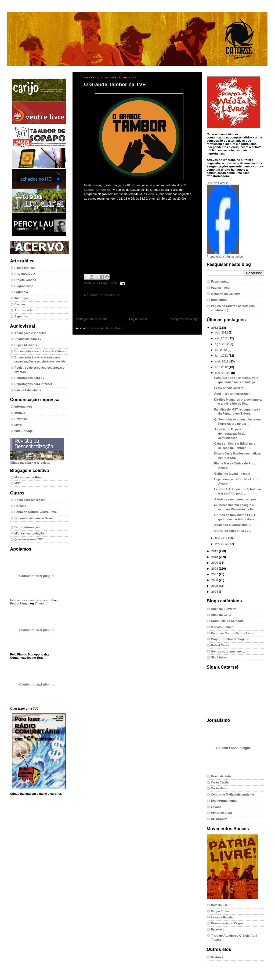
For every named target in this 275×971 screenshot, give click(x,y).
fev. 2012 (221, 538)
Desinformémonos (224, 800)
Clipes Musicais (26, 345)
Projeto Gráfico (25, 279)
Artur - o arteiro (26, 310)
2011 (215, 551)
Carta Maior (219, 788)
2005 (215, 585)
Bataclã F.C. (219, 905)
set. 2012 (222, 338)
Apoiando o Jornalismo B (232, 524)
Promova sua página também (226, 256)
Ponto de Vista (221, 812)
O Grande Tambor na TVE (115, 84)
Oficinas (20, 506)
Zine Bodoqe (24, 431)
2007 (215, 574)
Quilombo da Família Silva (33, 518)
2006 (215, 580)
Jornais (20, 412)
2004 (215, 591)
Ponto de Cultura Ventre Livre (36, 512)
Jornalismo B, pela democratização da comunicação (229, 433)
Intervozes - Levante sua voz (30, 600)
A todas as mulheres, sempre (235, 499)
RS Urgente (219, 818)
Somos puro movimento (228, 651)
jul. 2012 (221, 349)
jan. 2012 (222, 543)
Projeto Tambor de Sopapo (230, 639)
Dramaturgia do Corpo (227, 923)
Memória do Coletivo (226, 293)
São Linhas (219, 657)
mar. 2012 (222, 373)
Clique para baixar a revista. (37, 461)
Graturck (217, 957)
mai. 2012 (222, 361)
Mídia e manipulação (29, 533)
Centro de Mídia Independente (232, 794)
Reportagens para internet (33, 384)
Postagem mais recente (92, 319)
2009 (215, 562)
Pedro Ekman (20, 603)
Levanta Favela (222, 917)
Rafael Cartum (221, 645)
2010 (215, 557)
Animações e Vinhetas (30, 333)
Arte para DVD (25, 273)
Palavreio (218, 929)
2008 (215, 568)
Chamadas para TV (28, 338)
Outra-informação (27, 527)
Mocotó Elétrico (222, 627)
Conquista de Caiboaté (227, 620)
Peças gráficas (25, 267)
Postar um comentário (96, 303)
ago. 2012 (222, 344)
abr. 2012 (222, 367)
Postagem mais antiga (183, 319)
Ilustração (22, 298)
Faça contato (220, 281)
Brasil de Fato (221, 776)
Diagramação (24, 286)
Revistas (21, 418)
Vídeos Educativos (28, 390)
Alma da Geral (221, 614)
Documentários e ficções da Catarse (40, 351)
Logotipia (21, 292)
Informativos (23, 406)
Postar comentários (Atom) (105, 328)
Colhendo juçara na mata (232, 473)
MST (18, 483)
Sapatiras (21, 316)
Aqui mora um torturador (232, 393)
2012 (215, 327)
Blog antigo (219, 299)
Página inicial (138, 319)
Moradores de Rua (28, 477)
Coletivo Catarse (218, 183)
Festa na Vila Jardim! (229, 388)
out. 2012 (222, 332)
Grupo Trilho (220, 911)
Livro (18, 424)
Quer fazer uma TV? (29, 539)
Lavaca (216, 806)
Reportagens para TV (30, 377)
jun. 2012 (222, 355)
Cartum (20, 304)
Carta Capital (220, 782)
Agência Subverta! (224, 608)
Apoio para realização (30, 499)
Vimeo (39, 603)
